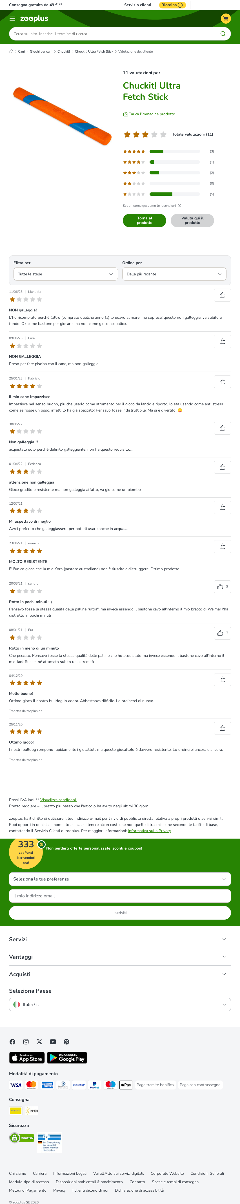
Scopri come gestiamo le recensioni (153, 205)
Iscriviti (120, 912)
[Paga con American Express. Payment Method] (47, 1086)
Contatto (137, 1182)
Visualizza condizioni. (58, 800)
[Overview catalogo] (12, 18)
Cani (21, 51)
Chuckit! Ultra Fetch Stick (94, 51)
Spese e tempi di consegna (175, 1182)
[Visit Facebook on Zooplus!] (12, 1041)
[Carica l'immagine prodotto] (149, 114)
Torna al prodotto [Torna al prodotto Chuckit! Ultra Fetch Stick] (144, 220)
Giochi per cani (41, 51)
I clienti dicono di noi (90, 1190)
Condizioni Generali (207, 1173)
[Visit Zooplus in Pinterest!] (66, 1041)
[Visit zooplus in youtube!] (53, 1041)
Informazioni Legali (69, 1173)
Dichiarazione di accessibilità (139, 1190)
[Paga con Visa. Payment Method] (16, 1086)
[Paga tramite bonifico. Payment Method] (156, 1085)
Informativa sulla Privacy (149, 831)
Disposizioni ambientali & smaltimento (89, 1182)
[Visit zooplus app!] (27, 1062)
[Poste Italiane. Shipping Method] (16, 1111)
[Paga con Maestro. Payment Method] (110, 1086)
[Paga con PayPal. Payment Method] (94, 1086)
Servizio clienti (137, 5)
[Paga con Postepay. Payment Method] (79, 1086)
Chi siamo (17, 1173)
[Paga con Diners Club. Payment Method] (63, 1086)
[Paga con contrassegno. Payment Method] (200, 1085)
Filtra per (22, 263)
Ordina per (132, 263)
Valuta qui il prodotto (192, 220)
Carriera (39, 1173)
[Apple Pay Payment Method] (126, 1086)
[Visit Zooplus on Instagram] (26, 1041)
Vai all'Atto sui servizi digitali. (118, 1173)
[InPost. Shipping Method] (31, 1111)
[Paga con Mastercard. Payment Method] (31, 1086)
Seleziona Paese (30, 991)
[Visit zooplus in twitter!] (39, 1041)
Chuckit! (63, 51)
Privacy (59, 1190)
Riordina (172, 5)
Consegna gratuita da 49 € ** (35, 5)
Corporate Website (167, 1173)
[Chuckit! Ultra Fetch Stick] (62, 116)
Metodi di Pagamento (27, 1190)
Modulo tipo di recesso (29, 1182)
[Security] (21, 1138)
